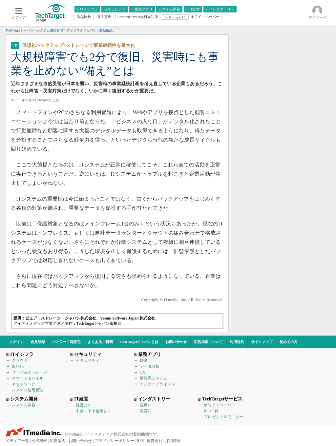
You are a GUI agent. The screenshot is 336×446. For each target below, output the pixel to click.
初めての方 (289, 342)
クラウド (20, 360)
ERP (143, 360)
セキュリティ (87, 360)
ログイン (16, 342)
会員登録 (38, 342)
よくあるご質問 (100, 342)
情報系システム (153, 378)
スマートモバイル (27, 378)
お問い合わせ (176, 342)
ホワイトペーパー (219, 405)
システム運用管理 (27, 390)
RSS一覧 (211, 411)
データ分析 (149, 366)
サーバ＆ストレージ (29, 372)
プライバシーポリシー (114, 440)
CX (142, 372)
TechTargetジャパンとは (139, 342)
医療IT (145, 405)
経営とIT (83, 405)
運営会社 (154, 440)
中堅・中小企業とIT (93, 411)
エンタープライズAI (158, 384)
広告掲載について (208, 342)
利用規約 (237, 342)
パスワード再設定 (66, 342)
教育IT (145, 411)
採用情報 (173, 440)
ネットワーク (23, 384)
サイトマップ (262, 342)
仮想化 (18, 366)
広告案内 (58, 440)
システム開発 (23, 405)
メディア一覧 (17, 440)
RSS (140, 440)
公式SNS (39, 440)
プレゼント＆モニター (223, 417)
